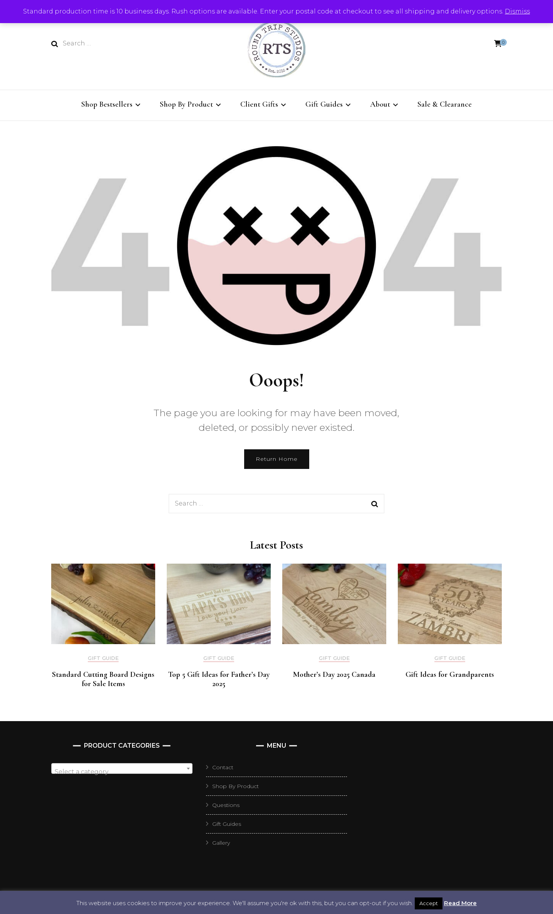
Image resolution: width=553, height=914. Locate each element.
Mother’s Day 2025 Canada (334, 674)
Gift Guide (103, 658)
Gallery (221, 842)
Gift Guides (324, 104)
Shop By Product (186, 104)
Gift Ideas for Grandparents (450, 674)
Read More (460, 903)
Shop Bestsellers (106, 104)
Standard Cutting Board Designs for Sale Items (103, 679)
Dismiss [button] (517, 11)
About (380, 104)
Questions (226, 805)
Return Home (277, 458)
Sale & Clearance (444, 104)
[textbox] (122, 771)
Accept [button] (428, 903)
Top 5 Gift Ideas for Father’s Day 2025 (219, 679)
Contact (222, 767)
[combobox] (122, 768)
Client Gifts (259, 104)
